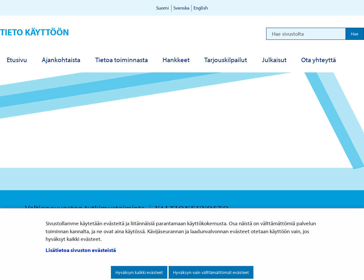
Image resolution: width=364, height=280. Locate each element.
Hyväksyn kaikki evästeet (139, 272)
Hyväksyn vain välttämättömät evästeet (211, 272)
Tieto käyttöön (34, 32)
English (200, 8)
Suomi (162, 8)
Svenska (181, 8)
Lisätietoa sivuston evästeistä (81, 250)
